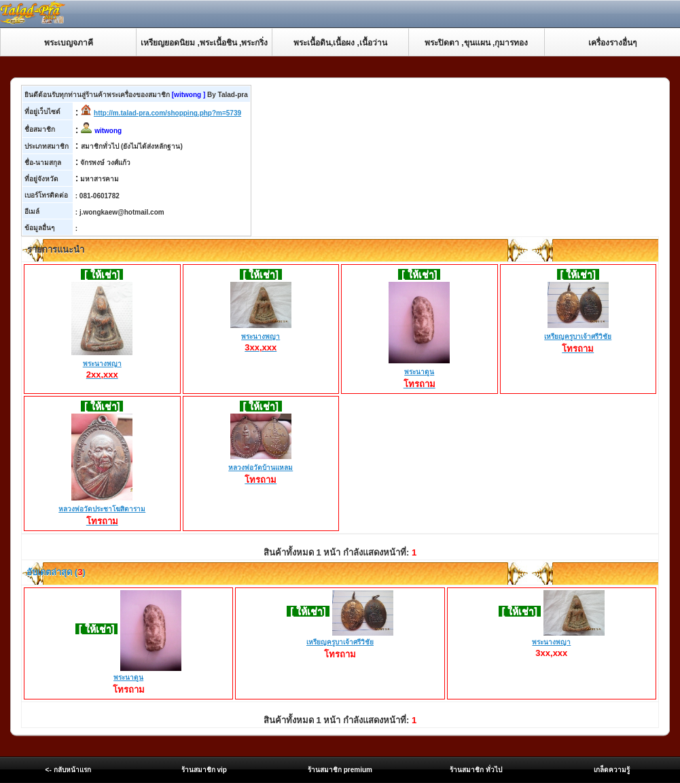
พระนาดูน (419, 372)
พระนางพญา (101, 364)
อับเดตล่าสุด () (55, 572)
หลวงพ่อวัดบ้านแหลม (260, 468)
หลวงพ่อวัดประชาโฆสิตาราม (101, 510)
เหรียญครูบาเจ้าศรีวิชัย (577, 337)
